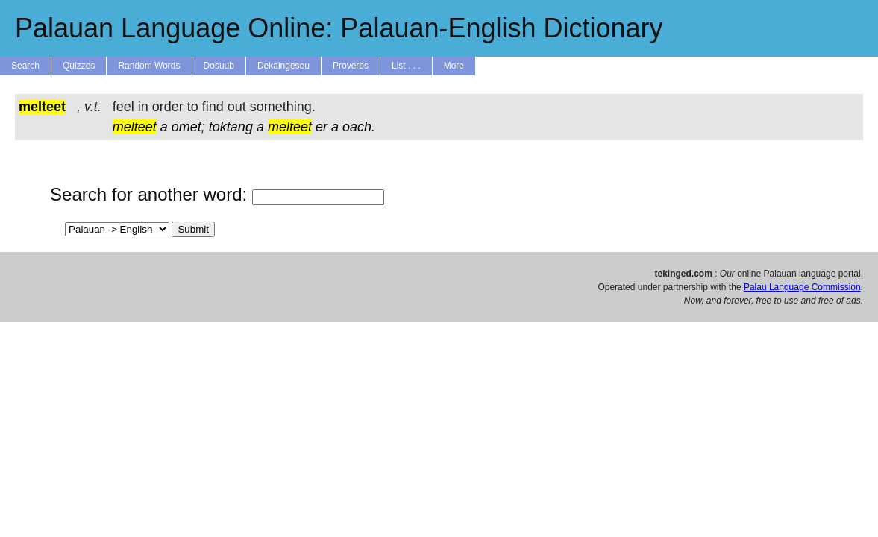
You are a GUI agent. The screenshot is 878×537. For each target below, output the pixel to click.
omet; (188, 126)
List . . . (406, 65)
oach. (358, 126)
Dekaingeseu (283, 65)
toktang (231, 126)
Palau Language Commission (802, 287)
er (321, 126)
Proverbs (351, 65)
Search (25, 65)
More (454, 65)
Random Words (149, 65)
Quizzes (79, 65)
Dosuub (219, 65)
